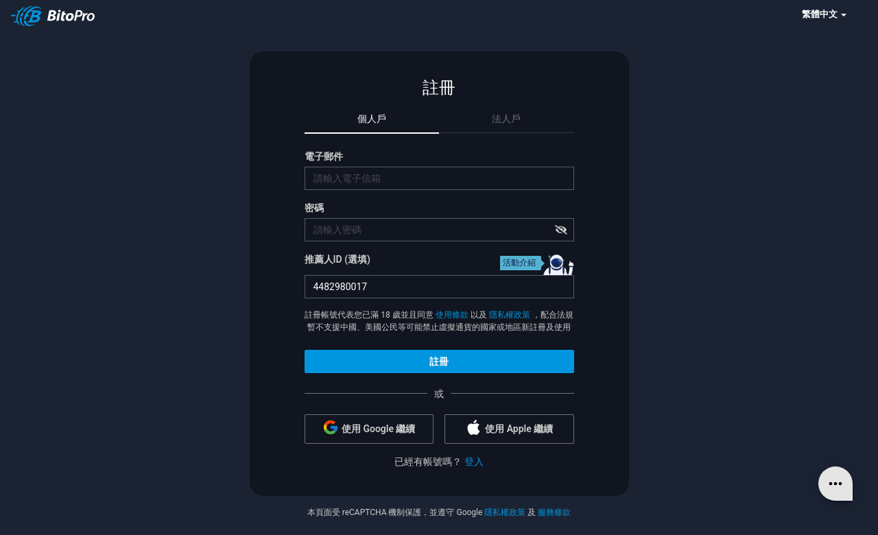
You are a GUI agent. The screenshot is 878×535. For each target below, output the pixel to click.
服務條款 (554, 512)
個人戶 (371, 118)
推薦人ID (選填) (337, 259)
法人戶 (506, 118)
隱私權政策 (509, 315)
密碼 (314, 207)
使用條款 (452, 315)
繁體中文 (824, 14)
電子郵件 (324, 156)
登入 (474, 461)
